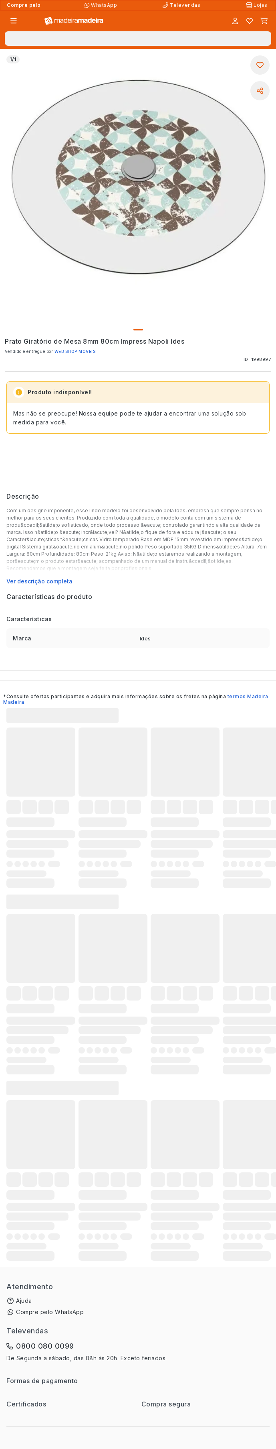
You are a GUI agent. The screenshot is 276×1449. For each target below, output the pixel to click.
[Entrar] (235, 21)
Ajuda (24, 1300)
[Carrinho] (264, 21)
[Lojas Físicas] (257, 5)
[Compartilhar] (260, 90)
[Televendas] (182, 5)
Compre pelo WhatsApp (50, 1311)
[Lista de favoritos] (249, 21)
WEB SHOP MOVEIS (75, 351)
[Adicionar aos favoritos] (260, 65)
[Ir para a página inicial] (73, 21)
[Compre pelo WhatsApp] (102, 5)
